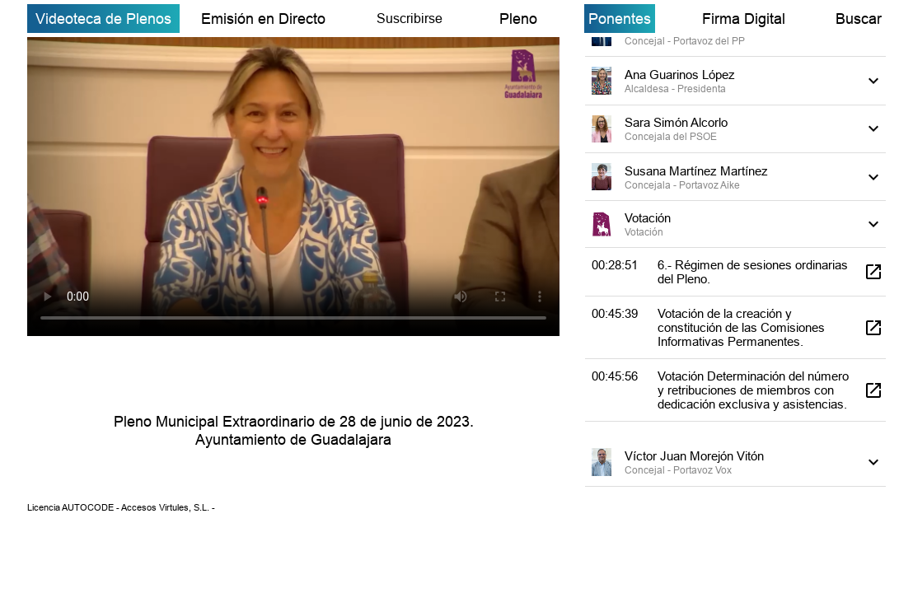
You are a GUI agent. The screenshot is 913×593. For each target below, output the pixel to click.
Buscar (859, 18)
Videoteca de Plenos (103, 18)
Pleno (518, 18)
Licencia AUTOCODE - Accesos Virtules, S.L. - (121, 507)
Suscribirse (409, 18)
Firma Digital (743, 18)
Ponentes (619, 18)
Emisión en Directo (263, 18)
